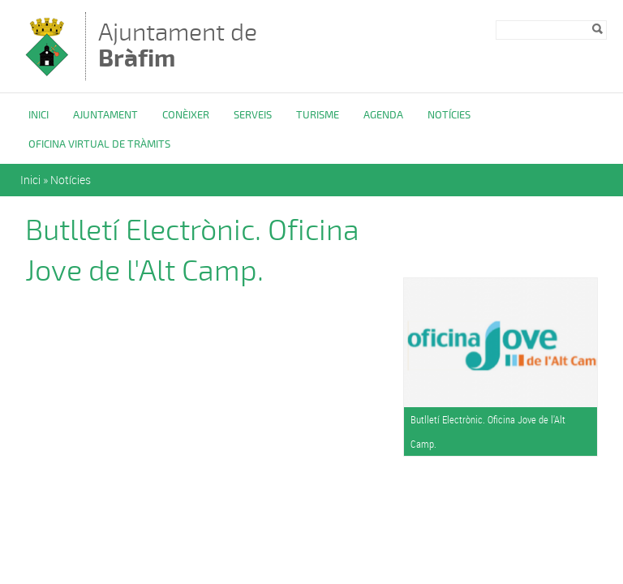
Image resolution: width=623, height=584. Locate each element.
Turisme (317, 115)
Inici (38, 115)
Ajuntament (105, 115)
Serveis (253, 115)
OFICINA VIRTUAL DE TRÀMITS (99, 144)
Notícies (449, 115)
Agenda (383, 115)
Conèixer (185, 115)
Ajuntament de (177, 45)
